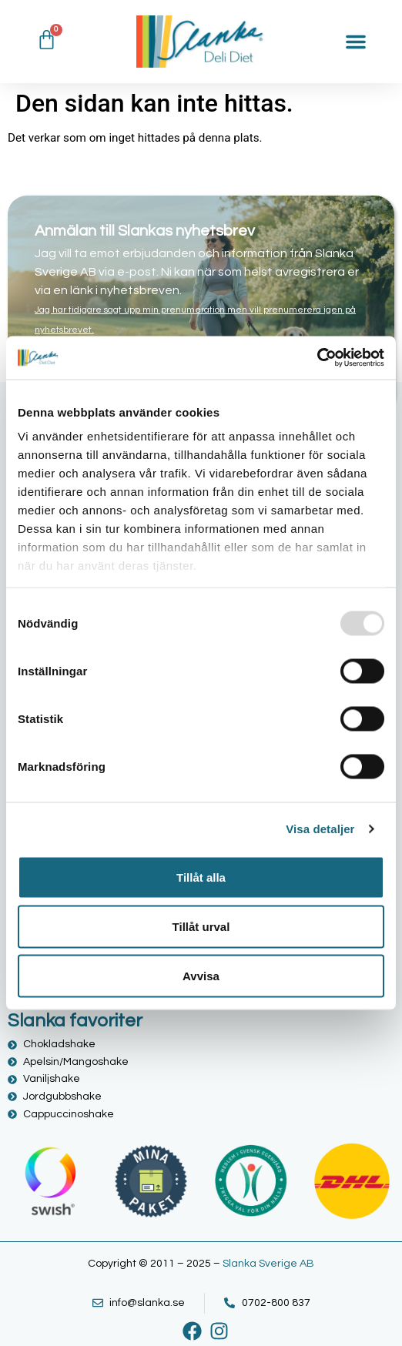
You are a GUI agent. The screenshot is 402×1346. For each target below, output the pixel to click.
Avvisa (201, 975)
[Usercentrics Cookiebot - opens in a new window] (317, 358)
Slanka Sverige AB (268, 1263)
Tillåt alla (201, 876)
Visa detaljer (320, 828)
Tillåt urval (201, 925)
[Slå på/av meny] (356, 41)
